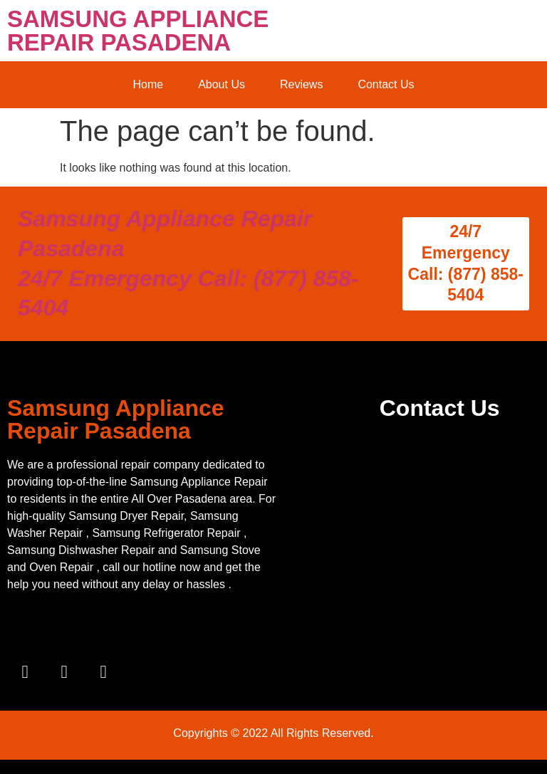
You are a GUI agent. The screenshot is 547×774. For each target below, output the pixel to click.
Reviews (301, 84)
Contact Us (386, 84)
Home (147, 84)
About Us (221, 84)
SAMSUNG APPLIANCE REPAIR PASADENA (138, 31)
